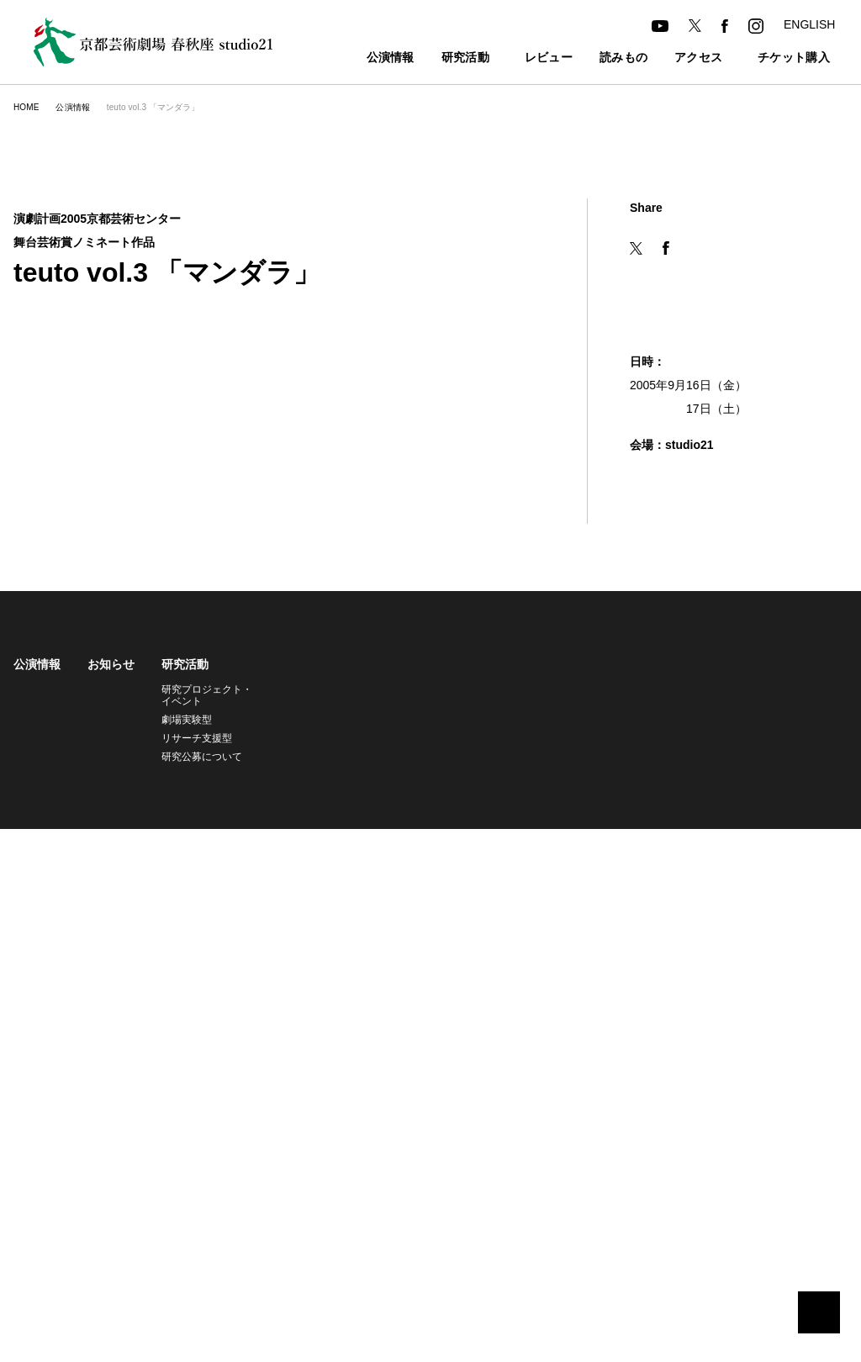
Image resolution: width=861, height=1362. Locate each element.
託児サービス (565, 744)
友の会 (550, 707)
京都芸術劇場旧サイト (63, 848)
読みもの (597, 58)
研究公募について (201, 756)
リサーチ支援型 (196, 738)
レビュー (522, 58)
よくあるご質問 (570, 781)
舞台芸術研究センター (682, 726)
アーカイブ (794, 664)
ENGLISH (808, 24)
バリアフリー (565, 763)
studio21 (652, 707)
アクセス (671, 58)
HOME (25, 107)
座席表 (550, 726)
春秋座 (647, 689)
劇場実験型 (186, 719)
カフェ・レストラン (465, 707)
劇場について (667, 664)
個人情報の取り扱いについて (393, 848)
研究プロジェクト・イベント (204, 695)
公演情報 (354, 58)
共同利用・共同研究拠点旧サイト (221, 848)
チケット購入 (775, 58)
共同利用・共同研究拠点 (685, 744)
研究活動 (428, 58)
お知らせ (111, 664)
